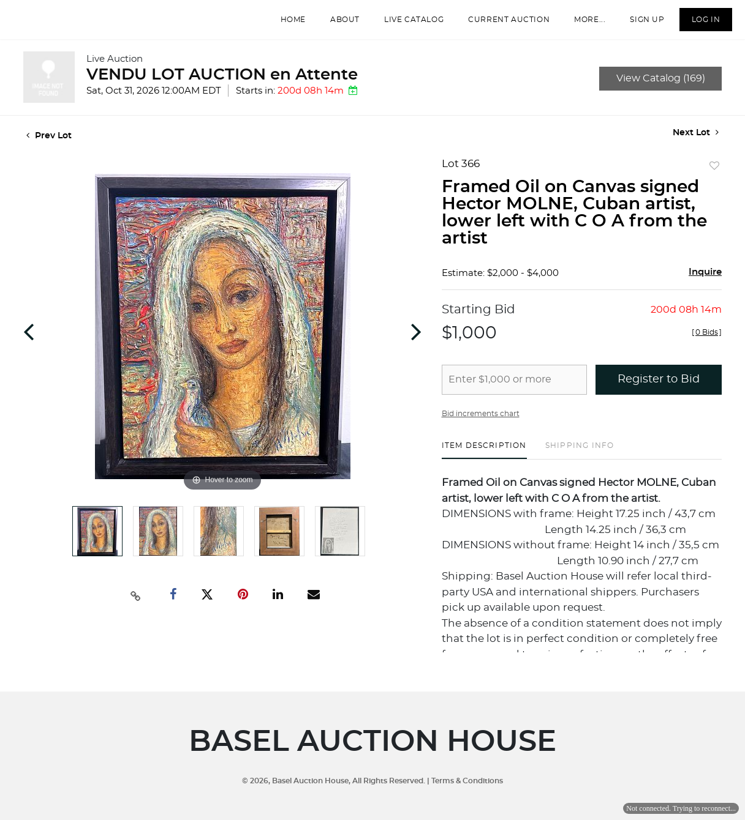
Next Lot (696, 141)
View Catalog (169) (660, 87)
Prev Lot (49, 144)
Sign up (640, 24)
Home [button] (285, 24)
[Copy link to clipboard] (136, 603)
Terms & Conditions (467, 781)
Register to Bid (659, 387)
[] (707, 341)
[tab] (484, 459)
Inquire (705, 280)
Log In (698, 24)
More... (583, 24)
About (338, 24)
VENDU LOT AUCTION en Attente (222, 83)
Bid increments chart (481, 422)
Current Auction (502, 24)
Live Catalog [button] (407, 24)
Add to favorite (714, 175)
